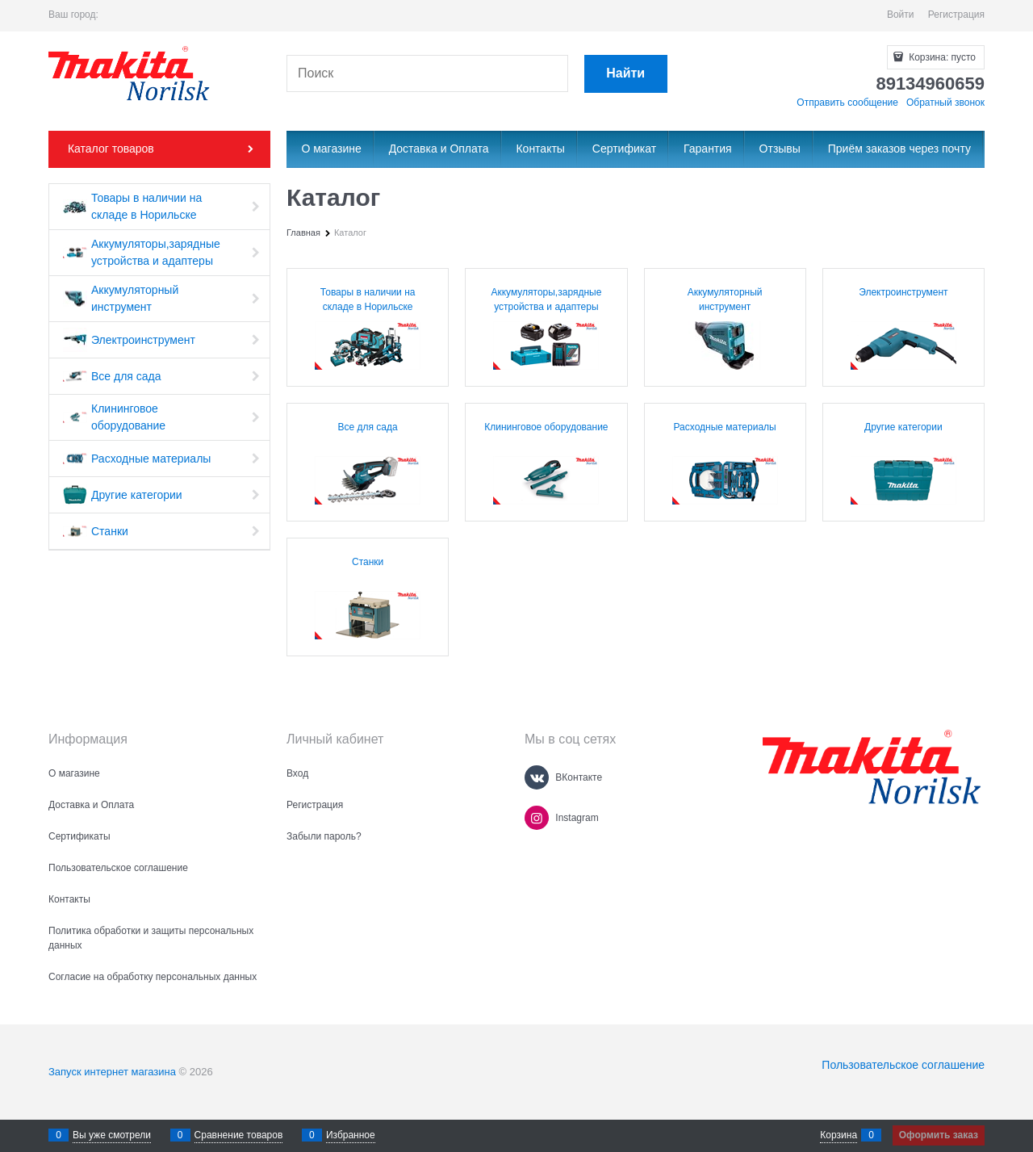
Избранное (350, 1135)
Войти (900, 14)
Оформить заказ (938, 1135)
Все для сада (368, 427)
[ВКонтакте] (537, 777)
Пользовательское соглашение (903, 1064)
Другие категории (903, 427)
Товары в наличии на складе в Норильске (368, 299)
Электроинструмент (903, 292)
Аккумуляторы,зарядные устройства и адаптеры (546, 299)
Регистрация (956, 14)
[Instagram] (537, 818)
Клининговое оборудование (546, 427)
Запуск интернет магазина (112, 1072)
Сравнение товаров (238, 1135)
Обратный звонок (945, 102)
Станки (367, 562)
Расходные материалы (725, 427)
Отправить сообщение (847, 102)
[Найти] (625, 74)
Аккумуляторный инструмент (725, 299)
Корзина (838, 1135)
